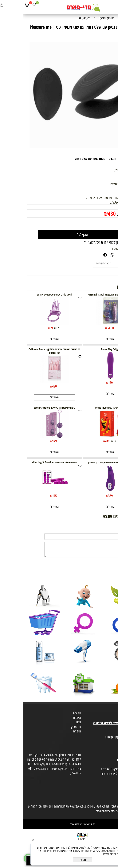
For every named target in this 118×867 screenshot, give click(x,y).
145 (31, 495)
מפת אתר (111, 733)
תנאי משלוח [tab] (80, 263)
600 (104, 207)
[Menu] (114, 5)
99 (27, 328)
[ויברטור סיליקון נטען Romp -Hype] (87, 436)
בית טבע (112, 718)
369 (87, 495)
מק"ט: (110, 202)
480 (88, 213)
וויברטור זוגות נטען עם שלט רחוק (72, 159)
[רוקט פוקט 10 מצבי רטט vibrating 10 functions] (31, 491)
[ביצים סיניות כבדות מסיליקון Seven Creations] (31, 436)
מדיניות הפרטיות (85, 854)
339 (91, 441)
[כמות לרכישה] (104, 223)
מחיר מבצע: (103, 213)
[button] (87, 339)
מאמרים (53, 718)
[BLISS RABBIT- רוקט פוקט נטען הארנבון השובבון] (86, 491)
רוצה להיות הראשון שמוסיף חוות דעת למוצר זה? (87, 242)
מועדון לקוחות (109, 714)
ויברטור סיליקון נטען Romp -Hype (87, 407)
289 (83, 441)
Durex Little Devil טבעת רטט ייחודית (31, 294)
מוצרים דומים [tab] (102, 263)
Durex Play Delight (87, 349)
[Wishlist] (10, 5)
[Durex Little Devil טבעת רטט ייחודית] (31, 323)
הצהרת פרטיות (109, 742)
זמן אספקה (51, 727)
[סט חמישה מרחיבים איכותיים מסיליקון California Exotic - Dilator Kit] (31, 382)
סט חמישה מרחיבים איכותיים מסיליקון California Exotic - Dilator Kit (31, 351)
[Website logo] (59, 7)
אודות (113, 709)
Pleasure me (105, 159)
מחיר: (110, 207)
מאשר (59, 859)
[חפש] (107, 5)
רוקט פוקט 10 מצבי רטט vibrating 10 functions (31, 462)
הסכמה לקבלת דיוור (106, 746)
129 (35, 328)
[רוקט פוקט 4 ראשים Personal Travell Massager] (87, 323)
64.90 (86, 328)
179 (31, 441)
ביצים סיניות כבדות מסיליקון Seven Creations (31, 407)
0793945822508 (96, 202)
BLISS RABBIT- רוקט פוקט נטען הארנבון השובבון (87, 462)
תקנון (54, 722)
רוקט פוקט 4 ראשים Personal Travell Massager (87, 294)
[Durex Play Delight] (87, 378)
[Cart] (3, 5)
